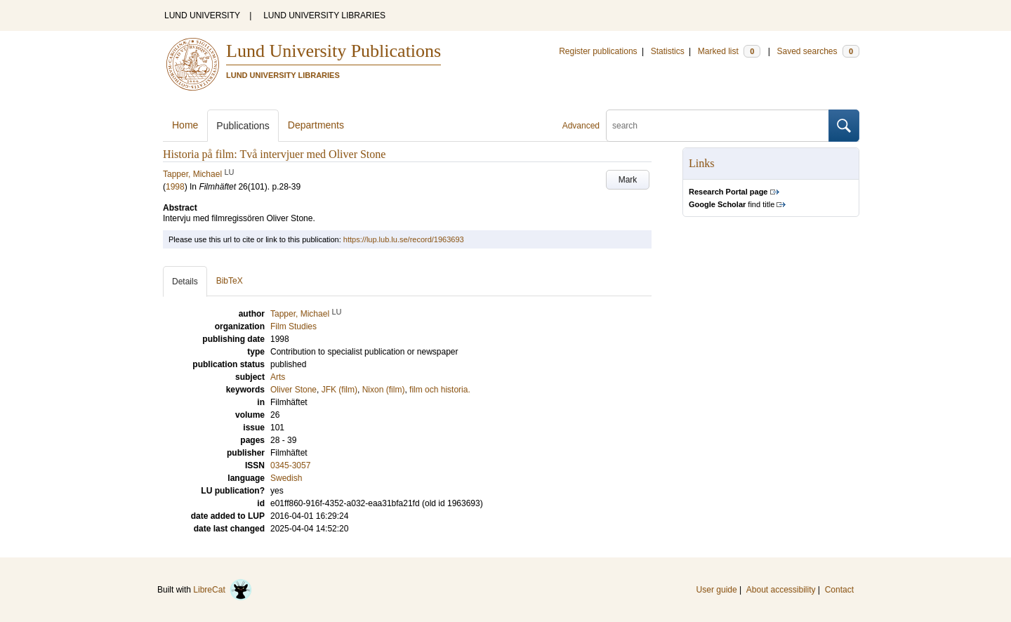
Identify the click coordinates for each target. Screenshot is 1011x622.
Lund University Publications (333, 51)
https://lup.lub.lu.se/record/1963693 (403, 239)
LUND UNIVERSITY (202, 15)
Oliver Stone (293, 390)
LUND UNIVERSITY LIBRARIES (324, 15)
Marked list (729, 51)
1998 (175, 187)
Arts (277, 377)
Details (185, 281)
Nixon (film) (383, 390)
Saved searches (818, 51)
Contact (839, 590)
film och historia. (439, 390)
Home (185, 125)
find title (731, 204)
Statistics (668, 51)
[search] (717, 126)
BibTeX (229, 281)
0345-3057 (290, 465)
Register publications (598, 51)
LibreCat (222, 589)
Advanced (581, 126)
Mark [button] (628, 180)
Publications (243, 125)
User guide (716, 590)
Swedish (286, 478)
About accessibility (781, 590)
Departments (316, 125)
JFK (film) (339, 390)
